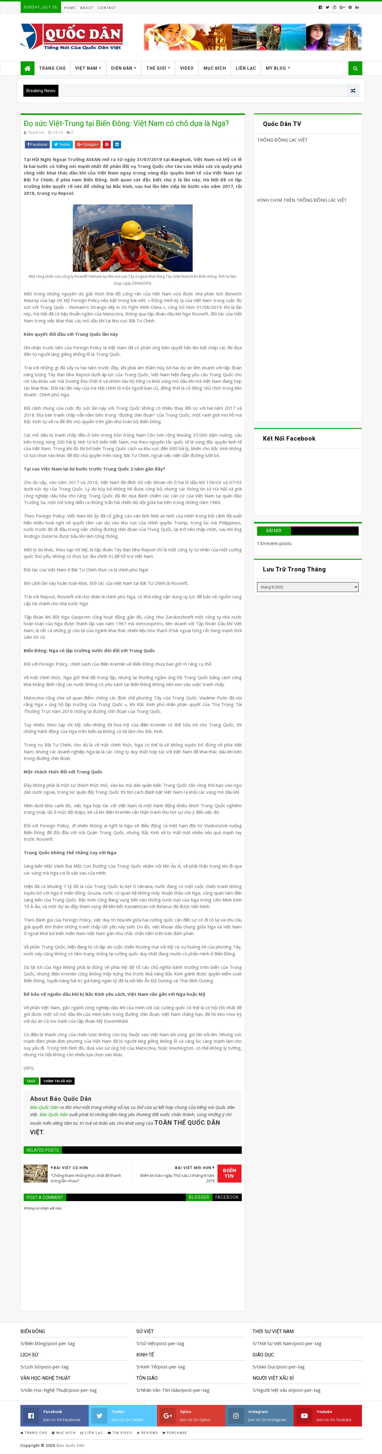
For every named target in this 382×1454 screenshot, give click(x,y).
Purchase (174, 1433)
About (86, 8)
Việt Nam (86, 68)
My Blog (276, 68)
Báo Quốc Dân (44, 1107)
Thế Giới (156, 68)
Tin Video (120, 1433)
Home (70, 8)
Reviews (147, 1433)
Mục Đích (214, 68)
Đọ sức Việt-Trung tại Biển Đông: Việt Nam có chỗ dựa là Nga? (126, 123)
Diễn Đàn (121, 68)
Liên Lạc (246, 68)
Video (187, 68)
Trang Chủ (52, 68)
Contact (107, 8)
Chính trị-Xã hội (57, 1081)
